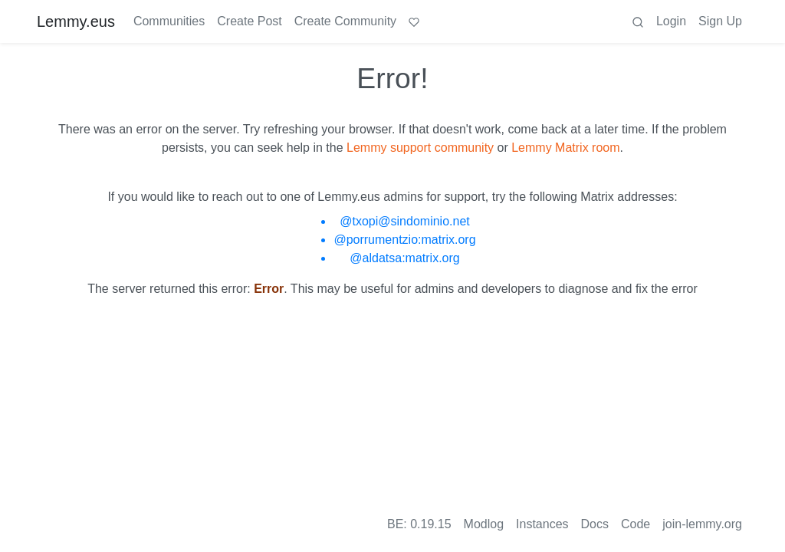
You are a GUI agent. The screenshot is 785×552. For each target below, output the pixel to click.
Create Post (249, 21)
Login (671, 21)
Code (635, 524)
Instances (542, 524)
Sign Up (720, 21)
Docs (595, 524)
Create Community (345, 21)
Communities (169, 21)
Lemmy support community (420, 147)
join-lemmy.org (702, 524)
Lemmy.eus (76, 21)
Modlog (484, 524)
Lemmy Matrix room (565, 147)
